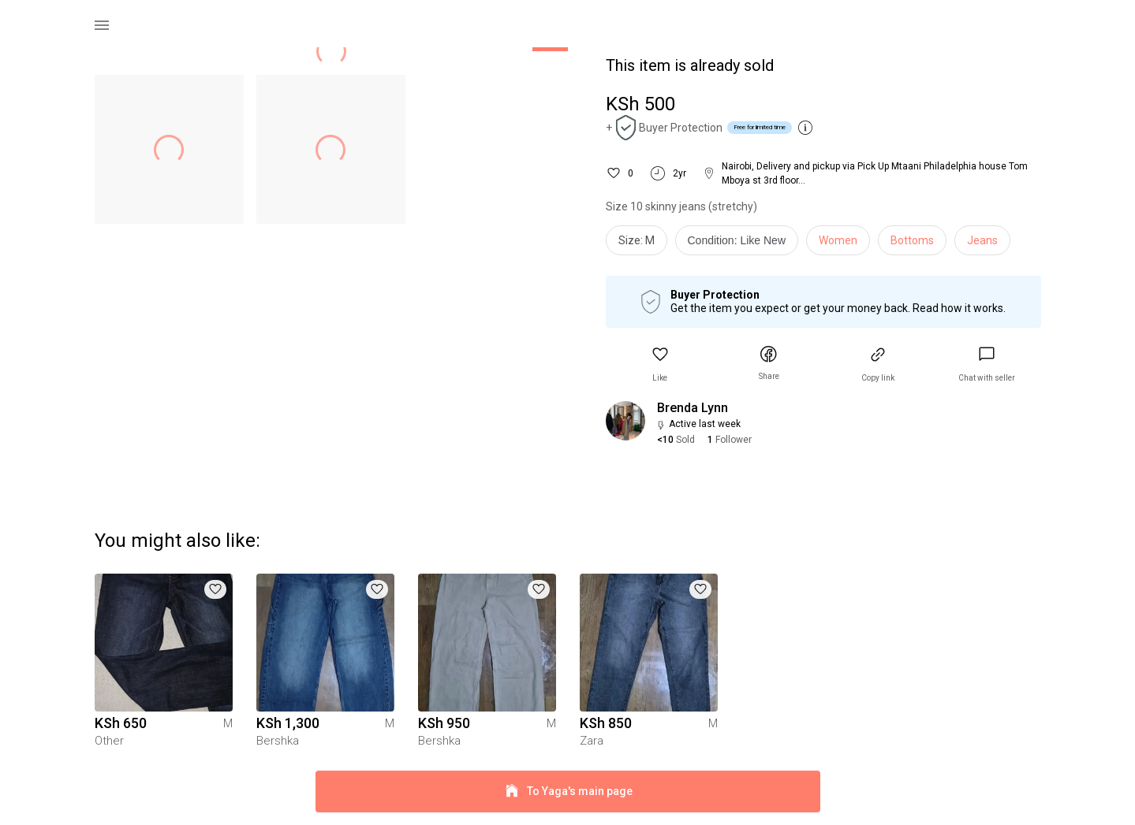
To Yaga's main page (567, 791)
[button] (660, 364)
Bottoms (912, 240)
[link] (986, 364)
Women (838, 240)
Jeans (982, 240)
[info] (741, 244)
